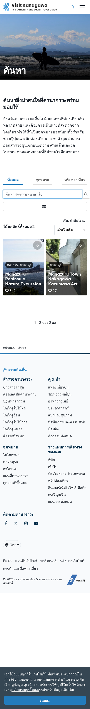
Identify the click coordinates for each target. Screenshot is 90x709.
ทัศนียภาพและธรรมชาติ (66, 422)
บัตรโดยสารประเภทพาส (66, 473)
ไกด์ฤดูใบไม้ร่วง (15, 422)
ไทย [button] (10, 544)
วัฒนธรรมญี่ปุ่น (60, 394)
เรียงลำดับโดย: (74, 220)
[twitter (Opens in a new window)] (16, 523)
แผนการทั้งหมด (60, 501)
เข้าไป (52, 466)
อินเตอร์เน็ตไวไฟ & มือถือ (67, 487)
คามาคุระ (10, 461)
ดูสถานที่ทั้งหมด (15, 482)
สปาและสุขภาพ (60, 415)
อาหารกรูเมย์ (58, 401)
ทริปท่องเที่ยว (75, 179)
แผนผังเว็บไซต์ (26, 560)
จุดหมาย (42, 179)
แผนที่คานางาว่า (15, 475)
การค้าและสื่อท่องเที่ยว (20, 568)
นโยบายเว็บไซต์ (72, 560)
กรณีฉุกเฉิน (57, 494)
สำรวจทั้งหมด (13, 436)
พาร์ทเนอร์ (48, 560)
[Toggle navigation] (82, 7)
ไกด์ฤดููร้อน (11, 415)
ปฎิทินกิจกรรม (14, 401)
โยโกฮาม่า (11, 454)
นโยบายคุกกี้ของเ (25, 689)
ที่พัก (51, 459)
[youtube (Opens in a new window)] (36, 523)
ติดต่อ (7, 560)
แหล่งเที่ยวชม (58, 387)
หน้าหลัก (9, 348)
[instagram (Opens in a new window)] (26, 523)
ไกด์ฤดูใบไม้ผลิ (14, 408)
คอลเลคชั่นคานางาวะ (20, 394)
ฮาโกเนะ (10, 468)
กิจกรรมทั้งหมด (60, 436)
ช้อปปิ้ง (53, 429)
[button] (37, 245)
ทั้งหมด (12, 179)
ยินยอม (45, 700)
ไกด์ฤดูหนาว (12, 429)
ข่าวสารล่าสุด (13, 387)
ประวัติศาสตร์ (58, 408)
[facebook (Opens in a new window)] (6, 523)
